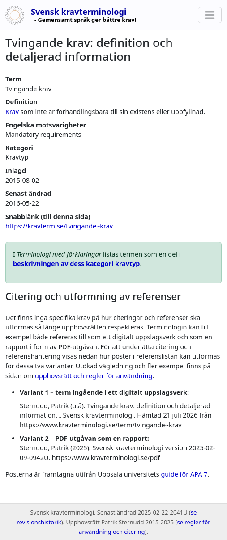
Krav (12, 111)
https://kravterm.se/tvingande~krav (59, 226)
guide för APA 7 (184, 474)
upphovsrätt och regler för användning (93, 375)
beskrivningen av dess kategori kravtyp (76, 263)
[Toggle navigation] (210, 15)
